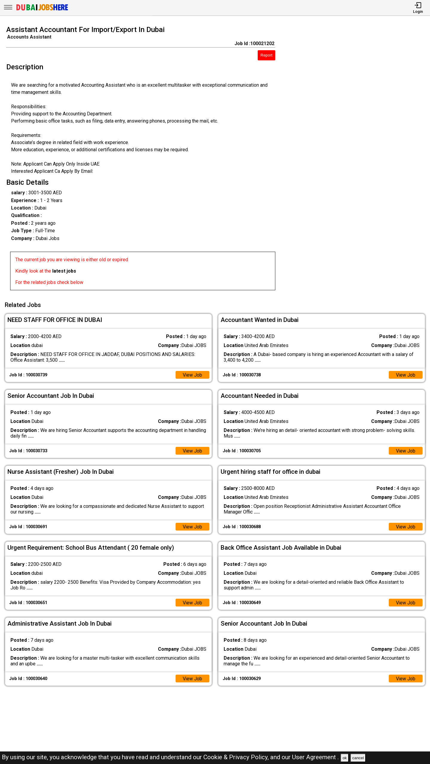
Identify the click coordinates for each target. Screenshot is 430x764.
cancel (358, 758)
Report (266, 55)
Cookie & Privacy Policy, (236, 757)
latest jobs (64, 271)
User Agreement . (315, 757)
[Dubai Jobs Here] (42, 10)
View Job (192, 374)
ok (345, 758)
